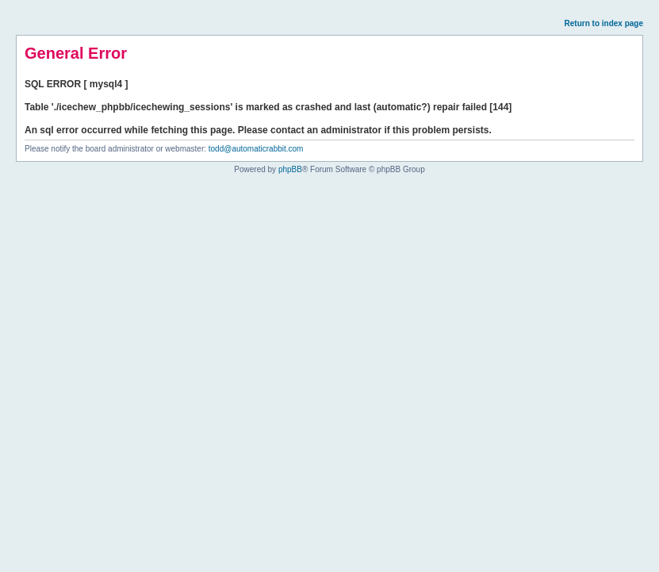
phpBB (290, 169)
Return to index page (604, 23)
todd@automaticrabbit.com (256, 148)
